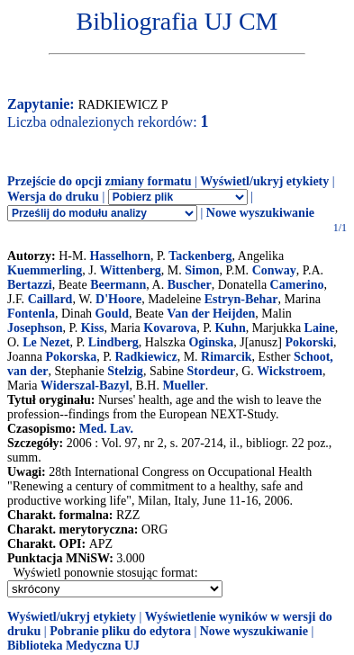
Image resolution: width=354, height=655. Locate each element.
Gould (112, 313)
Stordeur (210, 371)
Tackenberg (199, 256)
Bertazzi (29, 285)
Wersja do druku (53, 196)
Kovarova (169, 328)
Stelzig (125, 371)
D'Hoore (118, 299)
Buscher (190, 285)
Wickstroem (289, 371)
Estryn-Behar (241, 299)
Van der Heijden (211, 313)
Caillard (50, 299)
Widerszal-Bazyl (85, 385)
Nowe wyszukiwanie (260, 213)
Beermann (118, 285)
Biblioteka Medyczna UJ (73, 645)
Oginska (210, 342)
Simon (202, 270)
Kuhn (229, 328)
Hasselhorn (119, 256)
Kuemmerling (44, 270)
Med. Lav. (106, 428)
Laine (319, 328)
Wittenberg (130, 270)
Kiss (92, 328)
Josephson (34, 328)
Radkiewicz (145, 356)
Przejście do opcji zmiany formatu (99, 181)
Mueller (183, 385)
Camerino (297, 285)
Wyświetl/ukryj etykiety (264, 181)
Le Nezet (46, 342)
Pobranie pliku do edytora (120, 631)
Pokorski (309, 342)
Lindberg (113, 342)
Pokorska (70, 356)
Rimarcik (226, 356)
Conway (274, 270)
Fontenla (31, 313)
